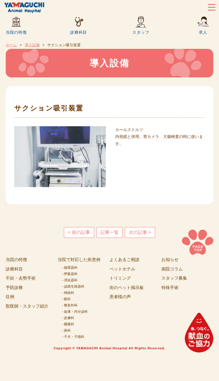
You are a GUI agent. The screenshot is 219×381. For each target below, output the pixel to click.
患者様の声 (120, 296)
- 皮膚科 (68, 318)
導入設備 (32, 45)
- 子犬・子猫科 (73, 337)
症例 (10, 296)
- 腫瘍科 (68, 324)
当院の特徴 (16, 32)
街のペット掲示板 (127, 287)
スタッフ (140, 32)
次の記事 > (140, 232)
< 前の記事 (79, 232)
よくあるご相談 (124, 259)
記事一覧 (109, 232)
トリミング (120, 278)
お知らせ (170, 259)
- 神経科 (68, 293)
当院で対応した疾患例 (79, 259)
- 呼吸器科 (70, 274)
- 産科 (66, 330)
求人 (203, 32)
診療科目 (78, 32)
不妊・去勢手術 (21, 278)
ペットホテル (122, 268)
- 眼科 (66, 299)
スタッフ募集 (174, 278)
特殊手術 (170, 287)
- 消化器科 (70, 280)
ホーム (11, 45)
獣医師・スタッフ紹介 (27, 306)
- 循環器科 (70, 268)
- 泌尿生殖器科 (73, 286)
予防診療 (14, 287)
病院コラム (172, 268)
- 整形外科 (70, 305)
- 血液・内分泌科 (75, 312)
